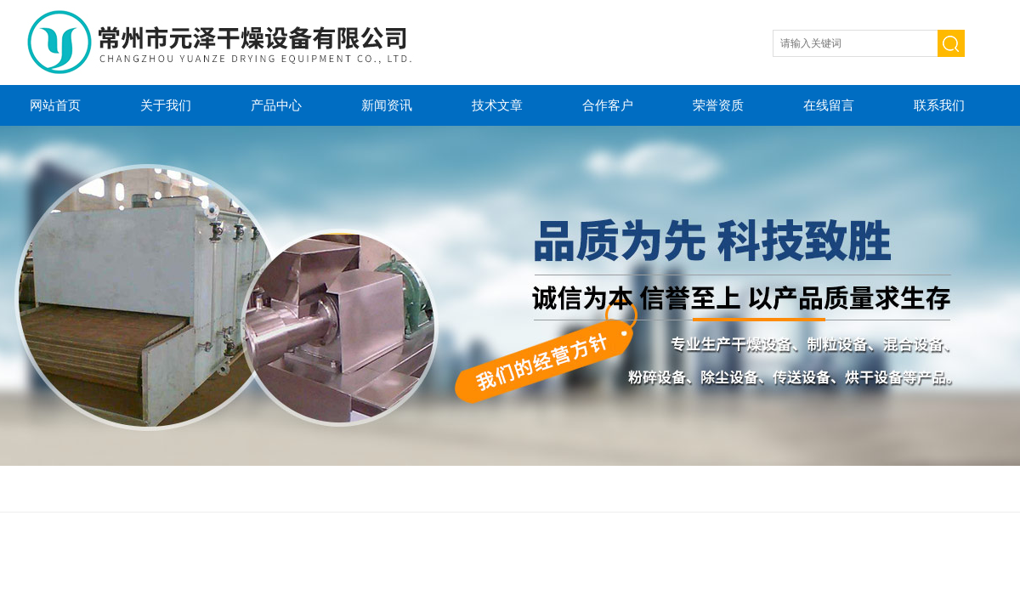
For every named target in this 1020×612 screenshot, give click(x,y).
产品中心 (276, 105)
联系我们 (939, 105)
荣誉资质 (718, 105)
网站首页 (55, 105)
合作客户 (607, 105)
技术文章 (497, 105)
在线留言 (828, 105)
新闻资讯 (386, 105)
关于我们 (165, 105)
